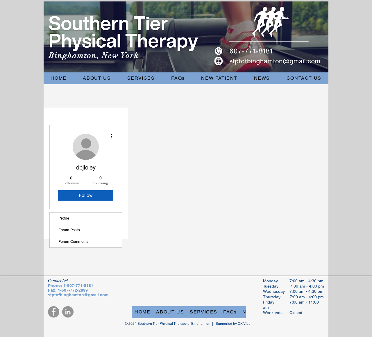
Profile (63, 218)
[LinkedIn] (68, 312)
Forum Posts (69, 230)
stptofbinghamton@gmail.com (78, 295)
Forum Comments (73, 241)
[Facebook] (53, 312)
